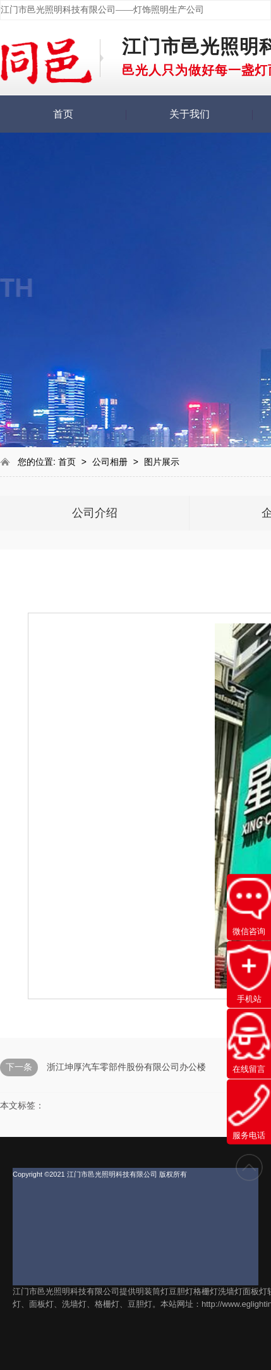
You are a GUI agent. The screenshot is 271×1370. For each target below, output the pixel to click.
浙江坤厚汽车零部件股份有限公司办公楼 (126, 1067)
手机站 (249, 974)
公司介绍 (94, 513)
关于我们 (189, 114)
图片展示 (161, 462)
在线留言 (249, 1043)
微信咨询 (249, 907)
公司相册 (111, 462)
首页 (63, 114)
